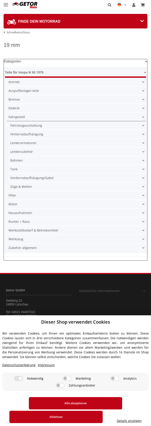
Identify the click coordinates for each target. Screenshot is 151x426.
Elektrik (14, 108)
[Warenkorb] (142, 4)
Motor (13, 204)
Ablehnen (85, 417)
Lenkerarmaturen (23, 143)
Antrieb (14, 82)
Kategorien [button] (12, 61)
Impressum (46, 378)
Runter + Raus (19, 221)
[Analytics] (115, 392)
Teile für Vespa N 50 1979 (24, 72)
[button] (109, 4)
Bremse (14, 99)
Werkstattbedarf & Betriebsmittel (33, 230)
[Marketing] (67, 392)
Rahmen (16, 160)
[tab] (75, 21)
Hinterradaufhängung (26, 134)
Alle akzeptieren (30, 417)
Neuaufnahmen (20, 213)
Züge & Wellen (21, 186)
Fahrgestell (17, 117)
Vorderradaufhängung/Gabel (32, 178)
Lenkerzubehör (21, 151)
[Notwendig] (18, 392)
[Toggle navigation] (6, 3)
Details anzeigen (131, 421)
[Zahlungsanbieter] (60, 399)
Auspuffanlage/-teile (24, 91)
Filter (12, 195)
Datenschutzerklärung (19, 378)
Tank (13, 169)
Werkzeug (16, 239)
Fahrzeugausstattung (26, 125)
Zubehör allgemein (23, 248)
